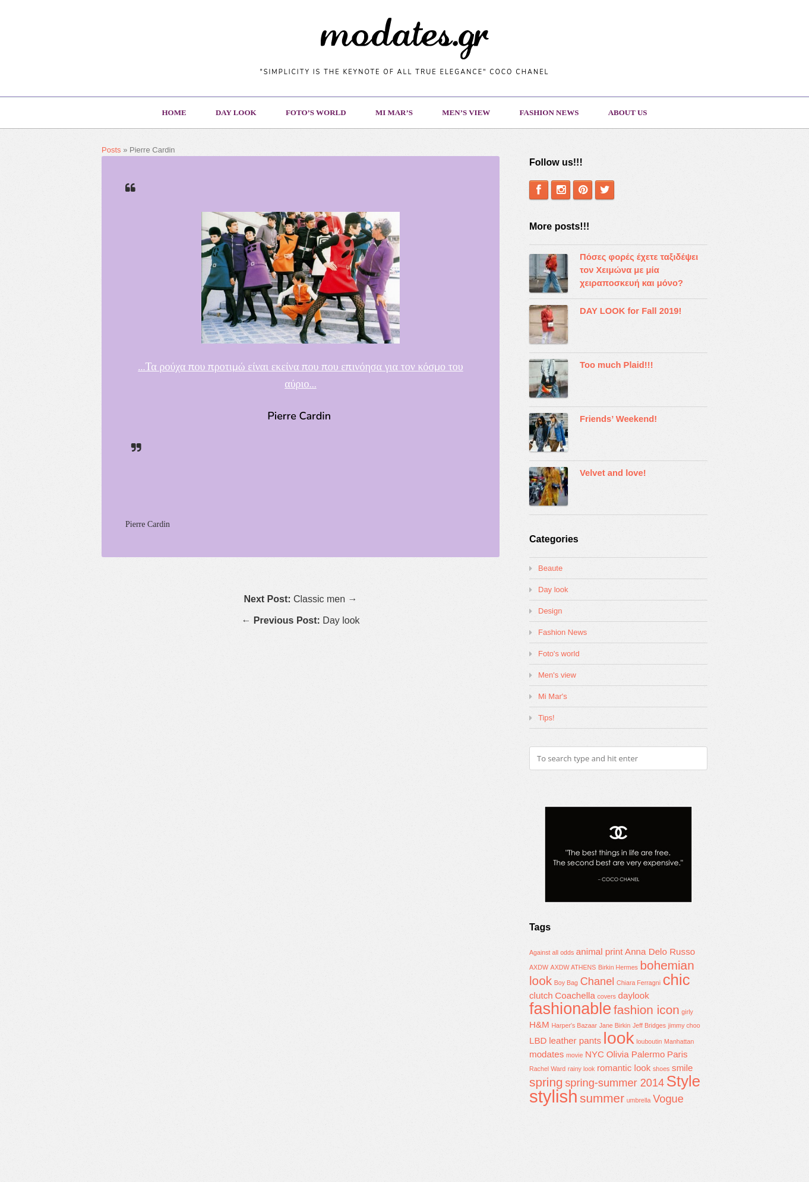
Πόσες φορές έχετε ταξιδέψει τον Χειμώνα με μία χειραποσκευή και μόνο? (639, 270)
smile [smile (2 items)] (682, 1068)
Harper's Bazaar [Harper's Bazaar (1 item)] (574, 1025)
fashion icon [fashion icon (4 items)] (647, 1009)
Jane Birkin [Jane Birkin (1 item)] (615, 1025)
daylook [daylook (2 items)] (633, 995)
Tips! (546, 717)
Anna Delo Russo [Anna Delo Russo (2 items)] (660, 951)
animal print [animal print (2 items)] (599, 951)
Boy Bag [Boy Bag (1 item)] (566, 982)
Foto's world (559, 653)
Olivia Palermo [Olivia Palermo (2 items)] (635, 1054)
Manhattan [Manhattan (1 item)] (679, 1041)
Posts (111, 149)
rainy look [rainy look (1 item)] (581, 1068)
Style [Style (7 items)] (683, 1081)
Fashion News (549, 112)
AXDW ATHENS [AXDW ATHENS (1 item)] (573, 967)
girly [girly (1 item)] (687, 1011)
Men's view (557, 675)
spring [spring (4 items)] (546, 1082)
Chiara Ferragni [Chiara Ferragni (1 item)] (639, 982)
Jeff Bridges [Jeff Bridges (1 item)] (649, 1025)
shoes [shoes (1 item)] (661, 1068)
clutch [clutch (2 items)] (541, 995)
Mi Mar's (552, 696)
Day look (236, 112)
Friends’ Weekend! (618, 419)
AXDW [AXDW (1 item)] (538, 967)
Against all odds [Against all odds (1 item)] (551, 952)
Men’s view (466, 112)
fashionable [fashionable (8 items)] (570, 1009)
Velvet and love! (613, 473)
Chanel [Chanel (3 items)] (597, 981)
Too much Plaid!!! (616, 365)
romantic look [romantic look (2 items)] (623, 1068)
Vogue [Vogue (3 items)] (668, 1098)
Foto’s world (316, 112)
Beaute (550, 568)
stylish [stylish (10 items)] (553, 1096)
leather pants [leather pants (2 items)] (575, 1040)
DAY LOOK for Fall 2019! (631, 311)
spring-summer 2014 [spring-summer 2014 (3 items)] (614, 1082)
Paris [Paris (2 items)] (677, 1054)
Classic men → (300, 599)
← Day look (300, 620)
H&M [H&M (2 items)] (539, 1024)
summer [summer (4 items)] (602, 1098)
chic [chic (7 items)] (676, 979)
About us (627, 112)
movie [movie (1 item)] (574, 1055)
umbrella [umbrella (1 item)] (639, 1100)
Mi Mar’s (394, 112)
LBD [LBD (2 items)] (538, 1040)
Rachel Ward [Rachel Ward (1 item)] (547, 1068)
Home (174, 112)
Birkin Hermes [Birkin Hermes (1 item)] (618, 967)
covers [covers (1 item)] (606, 996)
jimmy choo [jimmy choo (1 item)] (684, 1025)
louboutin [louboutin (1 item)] (649, 1041)
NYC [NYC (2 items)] (594, 1054)
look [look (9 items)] (618, 1037)
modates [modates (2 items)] (546, 1054)
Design (550, 610)
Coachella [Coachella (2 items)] (575, 995)
